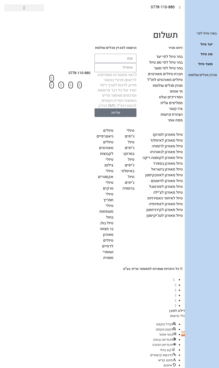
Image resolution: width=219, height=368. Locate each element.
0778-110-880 (79, 73)
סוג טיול (207, 54)
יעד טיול (206, 44)
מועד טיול (205, 64)
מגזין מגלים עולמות (202, 75)
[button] (24, 7)
